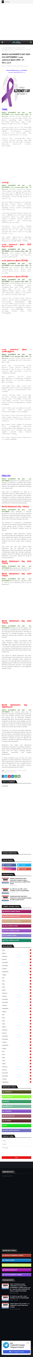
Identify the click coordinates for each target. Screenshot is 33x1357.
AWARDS (6, 1101)
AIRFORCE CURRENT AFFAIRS (12, 911)
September (16, 971)
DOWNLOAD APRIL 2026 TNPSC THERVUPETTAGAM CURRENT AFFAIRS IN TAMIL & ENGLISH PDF (20, 897)
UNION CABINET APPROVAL (12, 1130)
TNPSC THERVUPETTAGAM (9, 66)
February (16, 956)
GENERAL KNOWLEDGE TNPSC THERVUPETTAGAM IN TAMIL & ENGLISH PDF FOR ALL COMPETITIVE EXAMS (20, 881)
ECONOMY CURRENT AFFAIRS (12, 921)
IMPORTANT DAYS (22, 770)
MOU (5, 1125)
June (16, 981)
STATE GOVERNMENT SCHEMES (13, 1275)
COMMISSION (8, 1106)
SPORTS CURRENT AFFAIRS (11, 931)
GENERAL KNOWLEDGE (11, 770)
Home (3, 48)
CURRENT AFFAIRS (9, 1260)
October (16, 968)
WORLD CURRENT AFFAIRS (11, 940)
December (16, 962)
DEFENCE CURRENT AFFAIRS (12, 916)
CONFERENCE (8, 1111)
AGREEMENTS (8, 1092)
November (16, 965)
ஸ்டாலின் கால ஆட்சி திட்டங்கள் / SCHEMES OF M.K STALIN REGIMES (19, 889)
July (16, 978)
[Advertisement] (16, 21)
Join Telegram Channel (16, 1352)
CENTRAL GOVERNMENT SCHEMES (13, 1255)
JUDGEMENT (7, 1121)
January (16, 959)
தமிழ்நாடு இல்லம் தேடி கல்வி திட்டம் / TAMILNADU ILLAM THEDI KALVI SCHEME (20, 1305)
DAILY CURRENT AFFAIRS (11, 1265)
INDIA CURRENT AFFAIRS (11, 926)
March (16, 953)
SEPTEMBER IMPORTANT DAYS (13, 48)
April (16, 950)
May (16, 984)
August (16, 974)
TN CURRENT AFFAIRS (10, 935)
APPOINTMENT (8, 1096)
